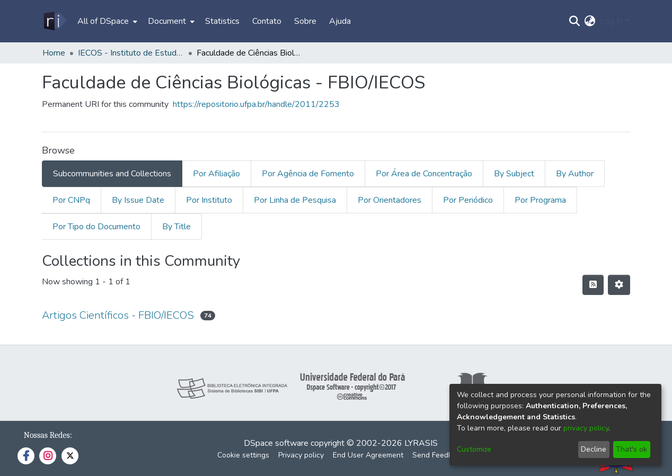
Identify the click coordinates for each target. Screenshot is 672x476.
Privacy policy (301, 455)
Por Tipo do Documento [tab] (96, 226)
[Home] (54, 21)
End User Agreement (368, 455)
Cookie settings (243, 455)
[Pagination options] (619, 285)
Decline (593, 449)
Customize (474, 449)
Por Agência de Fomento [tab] (308, 173)
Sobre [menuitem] (305, 21)
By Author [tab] (575, 173)
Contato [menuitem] (266, 21)
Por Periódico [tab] (468, 200)
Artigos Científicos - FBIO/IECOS (118, 315)
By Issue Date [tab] (138, 200)
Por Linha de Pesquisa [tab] (295, 200)
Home (53, 53)
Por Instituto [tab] (209, 200)
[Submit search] (574, 21)
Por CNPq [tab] (71, 200)
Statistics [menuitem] (222, 21)
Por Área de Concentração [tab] (424, 173)
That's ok (631, 449)
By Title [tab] (176, 226)
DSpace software (276, 443)
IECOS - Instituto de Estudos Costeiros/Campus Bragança (131, 53)
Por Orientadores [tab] (389, 200)
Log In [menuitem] (611, 21)
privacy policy (585, 428)
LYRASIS (421, 443)
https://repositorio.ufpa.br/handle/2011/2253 (256, 104)
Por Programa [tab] (540, 200)
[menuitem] (106, 21)
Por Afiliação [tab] (216, 173)
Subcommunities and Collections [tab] (112, 173)
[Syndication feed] (593, 285)
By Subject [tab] (514, 173)
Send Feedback (438, 455)
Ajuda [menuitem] (340, 21)
